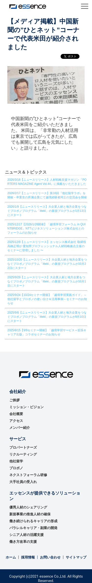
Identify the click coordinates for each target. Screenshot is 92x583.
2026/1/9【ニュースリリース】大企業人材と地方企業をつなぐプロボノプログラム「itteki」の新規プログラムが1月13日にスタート (47, 211)
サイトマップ (76, 557)
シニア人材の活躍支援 (26, 535)
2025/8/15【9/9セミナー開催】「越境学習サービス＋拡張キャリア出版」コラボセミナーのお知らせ (46, 332)
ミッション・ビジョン (26, 407)
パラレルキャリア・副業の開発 (33, 528)
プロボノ (16, 468)
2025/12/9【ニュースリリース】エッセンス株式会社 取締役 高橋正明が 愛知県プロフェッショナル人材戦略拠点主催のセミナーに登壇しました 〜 (46, 246)
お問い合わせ (50, 557)
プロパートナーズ (23, 447)
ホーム (11, 557)
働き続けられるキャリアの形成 (33, 521)
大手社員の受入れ (23, 482)
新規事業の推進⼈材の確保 (30, 514)
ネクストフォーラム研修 (28, 475)
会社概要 (16, 414)
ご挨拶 (14, 400)
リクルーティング (23, 454)
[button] (84, 6)
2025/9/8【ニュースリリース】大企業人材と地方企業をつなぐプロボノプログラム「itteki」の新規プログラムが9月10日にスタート (47, 317)
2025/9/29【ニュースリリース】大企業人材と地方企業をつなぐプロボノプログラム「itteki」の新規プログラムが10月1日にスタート (46, 281)
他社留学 (16, 461)
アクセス (16, 421)
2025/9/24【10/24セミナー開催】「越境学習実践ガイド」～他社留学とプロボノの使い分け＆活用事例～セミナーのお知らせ (47, 299)
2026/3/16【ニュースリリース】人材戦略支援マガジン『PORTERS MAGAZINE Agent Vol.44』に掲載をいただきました (47, 182)
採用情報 (28, 557)
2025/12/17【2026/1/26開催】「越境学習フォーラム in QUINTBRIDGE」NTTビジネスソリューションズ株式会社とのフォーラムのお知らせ (46, 228)
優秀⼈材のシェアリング (28, 507)
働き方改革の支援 (23, 542)
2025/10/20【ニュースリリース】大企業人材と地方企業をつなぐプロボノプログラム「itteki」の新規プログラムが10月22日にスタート (47, 264)
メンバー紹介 (19, 428)
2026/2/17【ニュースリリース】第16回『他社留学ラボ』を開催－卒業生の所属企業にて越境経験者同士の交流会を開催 (47, 195)
